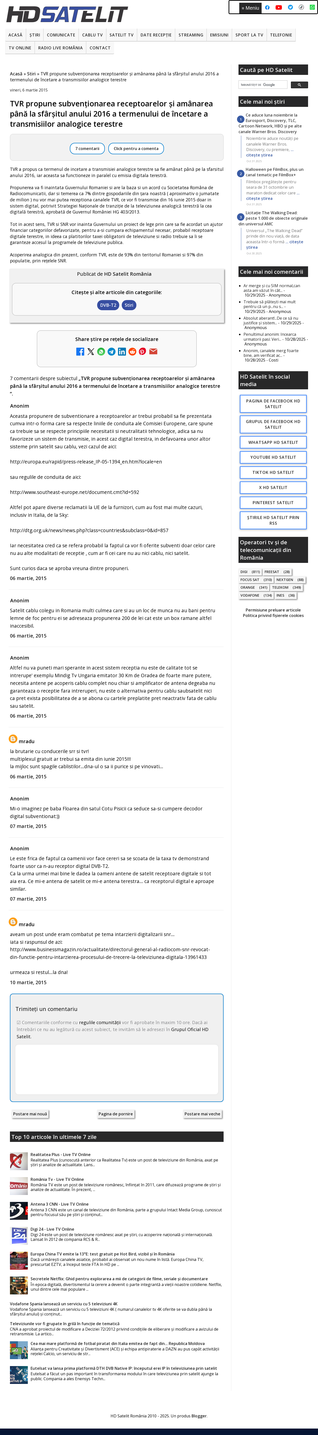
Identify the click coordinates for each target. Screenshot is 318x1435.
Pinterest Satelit (273, 502)
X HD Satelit (273, 487)
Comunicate (61, 35)
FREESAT (272, 571)
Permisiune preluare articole (273, 610)
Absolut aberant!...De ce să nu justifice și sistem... (270, 320)
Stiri (129, 305)
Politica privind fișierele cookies (273, 615)
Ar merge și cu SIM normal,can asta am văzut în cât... (271, 288)
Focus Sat (249, 579)
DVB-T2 (108, 305)
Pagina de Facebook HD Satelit (273, 403)
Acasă (15, 35)
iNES (280, 595)
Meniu (250, 8)
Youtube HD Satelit (273, 457)
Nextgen (285, 579)
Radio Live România (60, 48)
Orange (247, 587)
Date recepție (156, 35)
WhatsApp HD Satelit (273, 442)
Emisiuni (219, 35)
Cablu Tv (92, 35)
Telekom (280, 587)
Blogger (199, 1416)
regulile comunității (100, 1022)
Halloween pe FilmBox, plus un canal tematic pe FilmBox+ (275, 172)
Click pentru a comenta (136, 148)
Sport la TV (249, 35)
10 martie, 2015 (28, 982)
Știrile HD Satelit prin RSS (273, 520)
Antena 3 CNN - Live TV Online (60, 1204)
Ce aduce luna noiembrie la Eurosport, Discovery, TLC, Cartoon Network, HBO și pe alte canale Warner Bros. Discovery (270, 123)
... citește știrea (270, 152)
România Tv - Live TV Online (57, 1179)
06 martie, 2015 (28, 578)
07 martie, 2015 (28, 826)
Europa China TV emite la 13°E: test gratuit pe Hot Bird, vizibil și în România (103, 1254)
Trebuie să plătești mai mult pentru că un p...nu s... (269, 304)
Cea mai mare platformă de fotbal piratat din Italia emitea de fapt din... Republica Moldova (118, 1343)
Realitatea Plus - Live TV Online (61, 1154)
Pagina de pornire (116, 1114)
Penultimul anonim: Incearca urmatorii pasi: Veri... (269, 337)
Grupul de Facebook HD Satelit (273, 424)
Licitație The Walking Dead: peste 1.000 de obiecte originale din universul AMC (273, 218)
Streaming (191, 35)
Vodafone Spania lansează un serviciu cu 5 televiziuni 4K (64, 1304)
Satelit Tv (122, 35)
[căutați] (262, 85)
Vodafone (249, 595)
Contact (100, 48)
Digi (243, 571)
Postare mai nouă (30, 1114)
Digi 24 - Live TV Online (52, 1229)
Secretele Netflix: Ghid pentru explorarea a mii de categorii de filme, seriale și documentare (119, 1279)
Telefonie (281, 35)
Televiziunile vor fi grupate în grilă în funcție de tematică (64, 1323)
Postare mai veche (202, 1114)
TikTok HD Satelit (273, 472)
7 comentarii (87, 148)
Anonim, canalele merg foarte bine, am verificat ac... (271, 353)
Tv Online (20, 48)
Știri (35, 35)
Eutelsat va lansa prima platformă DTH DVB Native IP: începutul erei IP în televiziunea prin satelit (124, 1368)
